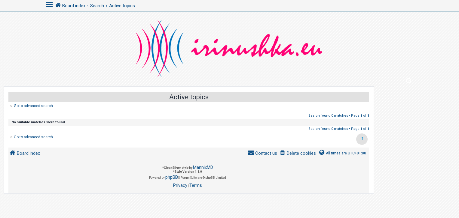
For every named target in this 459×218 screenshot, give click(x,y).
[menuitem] (297, 153)
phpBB (171, 177)
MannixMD (203, 167)
